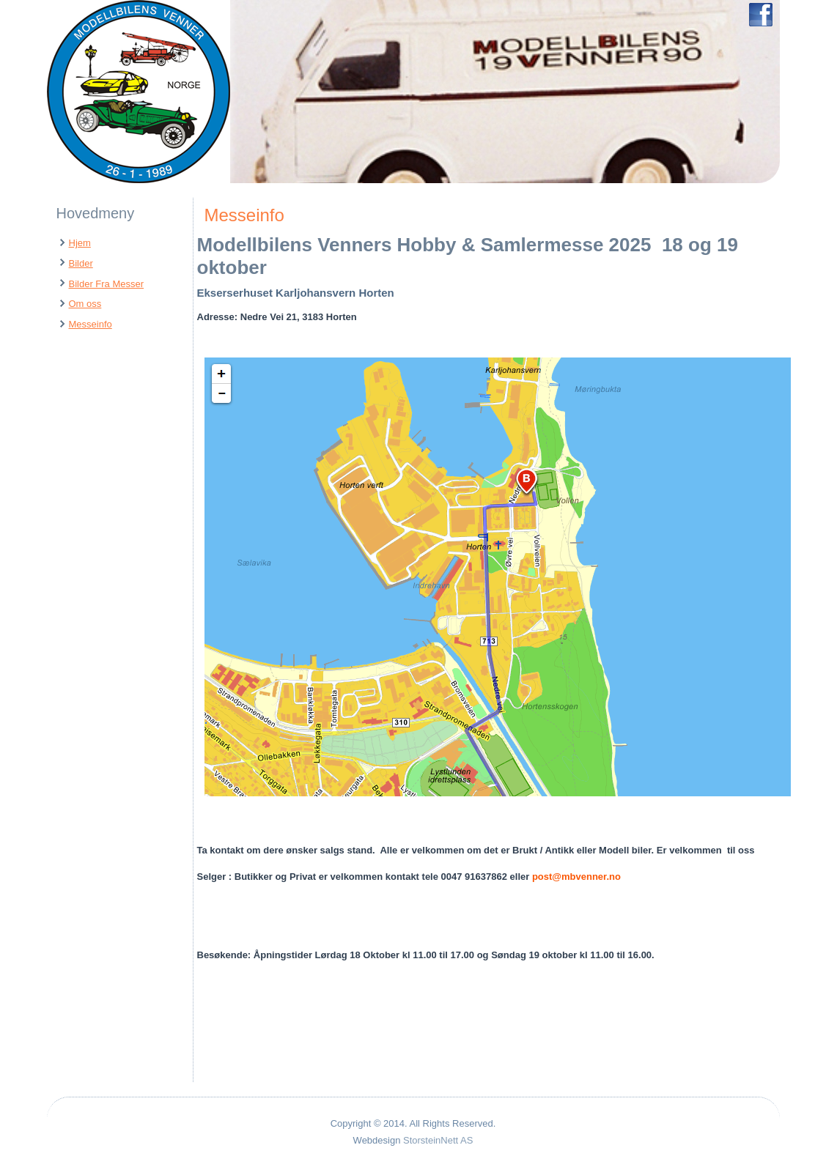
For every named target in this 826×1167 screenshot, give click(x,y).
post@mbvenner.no (576, 876)
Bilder (81, 263)
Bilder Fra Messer (106, 283)
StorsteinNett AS (438, 1140)
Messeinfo (90, 324)
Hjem (80, 242)
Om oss (85, 303)
